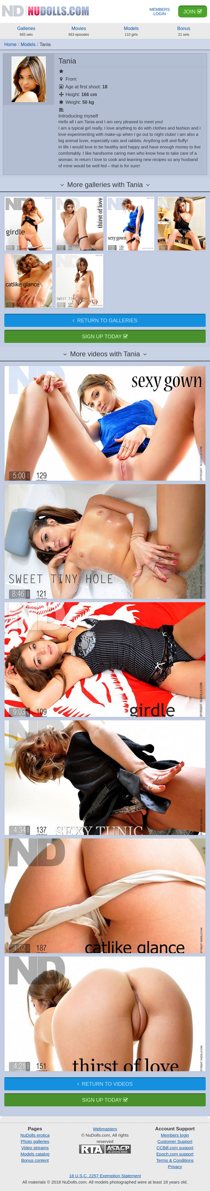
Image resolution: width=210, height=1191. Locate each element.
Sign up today (105, 336)
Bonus (184, 31)
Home (10, 44)
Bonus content (35, 1160)
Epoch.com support (174, 1154)
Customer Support (175, 1141)
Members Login (159, 11)
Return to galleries (105, 320)
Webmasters (105, 1128)
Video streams (35, 1147)
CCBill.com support (175, 1147)
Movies (79, 31)
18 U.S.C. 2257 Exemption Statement (105, 1175)
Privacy (175, 1166)
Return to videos (105, 1084)
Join (192, 12)
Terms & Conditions (175, 1160)
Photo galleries (35, 1141)
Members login (175, 1135)
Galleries (26, 31)
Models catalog (34, 1154)
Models (131, 31)
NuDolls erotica (35, 1135)
